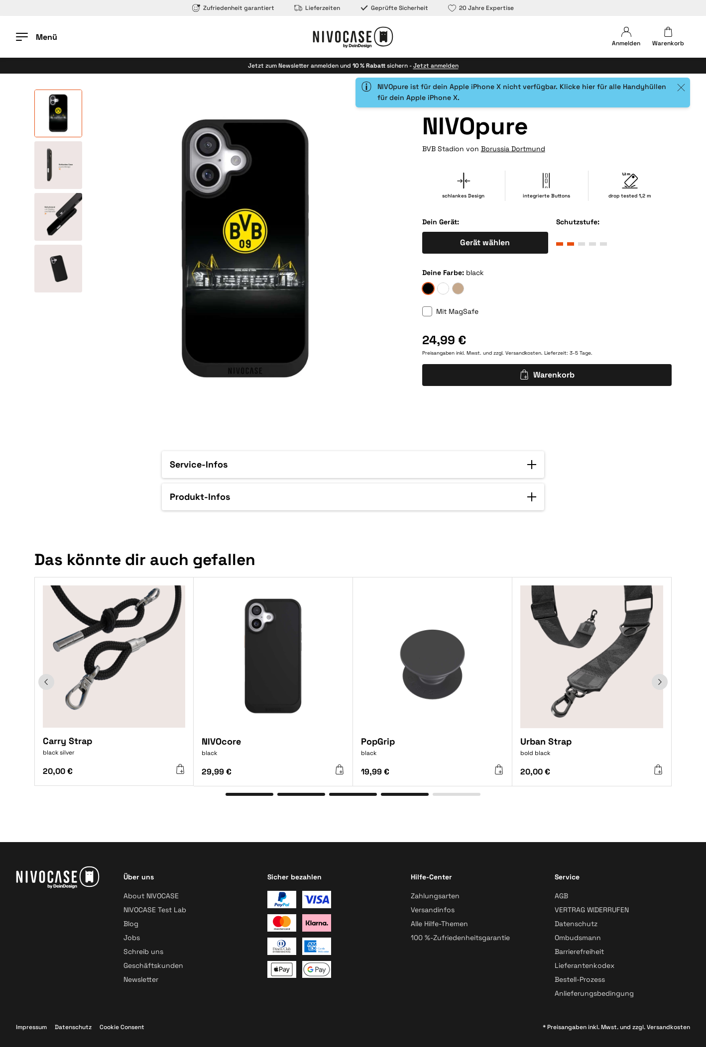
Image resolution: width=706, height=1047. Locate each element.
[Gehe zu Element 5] (456, 794)
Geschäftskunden (153, 965)
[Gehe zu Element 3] (353, 794)
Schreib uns (143, 951)
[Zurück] (46, 682)
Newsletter (140, 979)
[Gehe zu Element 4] (405, 794)
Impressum (31, 1027)
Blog (130, 923)
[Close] (681, 87)
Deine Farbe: (443, 272)
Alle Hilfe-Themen (439, 923)
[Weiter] (660, 682)
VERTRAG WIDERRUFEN (592, 909)
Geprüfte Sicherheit (394, 8)
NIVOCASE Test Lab (154, 909)
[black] (428, 288)
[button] (353, 464)
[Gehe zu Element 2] (301, 794)
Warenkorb (547, 375)
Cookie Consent (122, 1027)
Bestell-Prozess (580, 979)
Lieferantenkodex (584, 965)
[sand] (458, 288)
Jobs (131, 937)
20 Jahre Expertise (481, 8)
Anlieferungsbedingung (594, 993)
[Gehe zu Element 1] (249, 794)
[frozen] (443, 288)
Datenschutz (576, 923)
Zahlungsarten (435, 895)
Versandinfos (433, 909)
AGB (561, 895)
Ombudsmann (578, 937)
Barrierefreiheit (579, 951)
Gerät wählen (485, 242)
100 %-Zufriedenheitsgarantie (460, 937)
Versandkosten (523, 353)
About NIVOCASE (151, 895)
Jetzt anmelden (436, 66)
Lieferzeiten (317, 8)
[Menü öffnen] (36, 37)
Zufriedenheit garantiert (233, 8)
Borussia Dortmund (513, 148)
